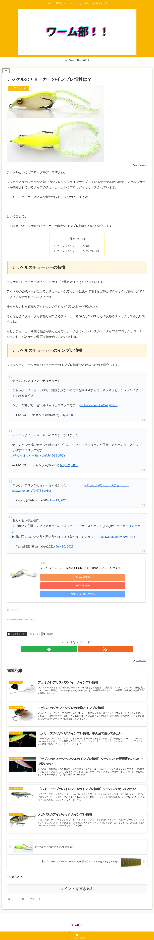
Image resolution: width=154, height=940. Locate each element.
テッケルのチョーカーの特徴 (73, 246)
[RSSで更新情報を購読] (81, 639)
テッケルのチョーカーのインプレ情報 (78, 251)
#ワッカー (105, 486)
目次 (72, 238)
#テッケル (19, 456)
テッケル (35, 624)
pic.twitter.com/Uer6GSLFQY (46, 456)
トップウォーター (17, 624)
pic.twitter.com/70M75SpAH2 (31, 491)
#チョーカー (120, 486)
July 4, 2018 (68, 415)
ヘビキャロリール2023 (77, 929)
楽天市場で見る (87, 578)
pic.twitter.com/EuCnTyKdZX (98, 406)
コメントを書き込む (77, 886)
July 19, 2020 (58, 501)
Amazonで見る (55, 578)
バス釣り (48, 624)
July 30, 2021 (64, 547)
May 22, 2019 (69, 466)
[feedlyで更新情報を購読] (73, 639)
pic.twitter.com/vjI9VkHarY (117, 537)
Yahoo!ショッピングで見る (119, 578)
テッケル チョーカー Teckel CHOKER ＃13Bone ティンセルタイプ (80, 568)
